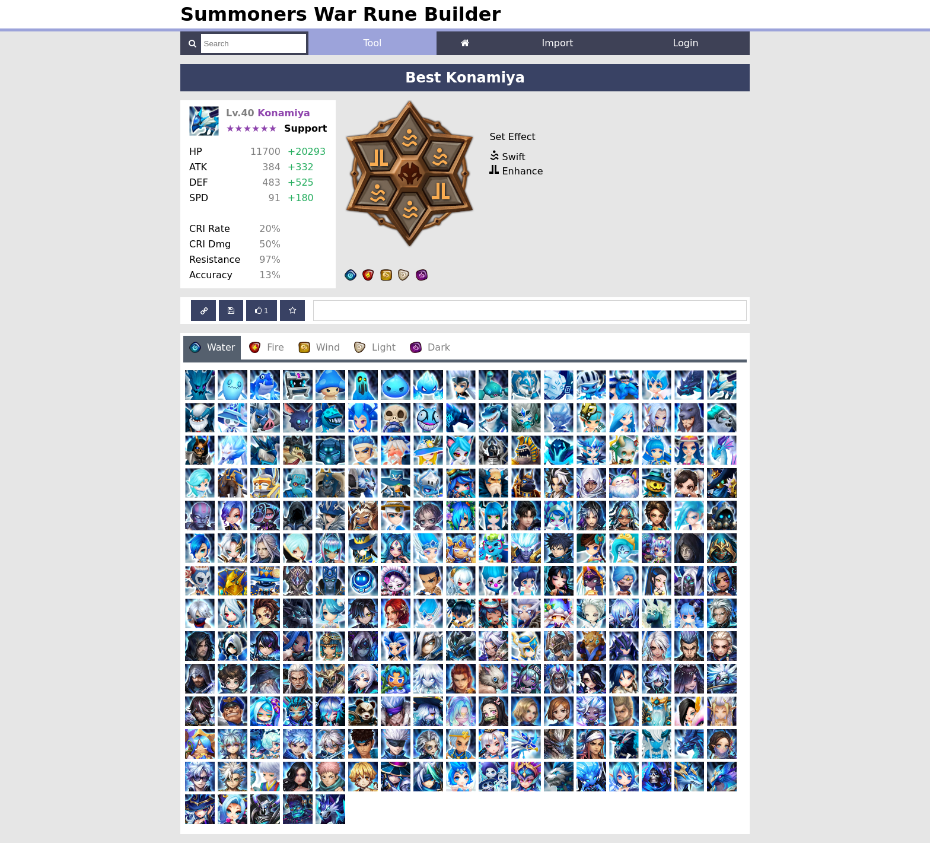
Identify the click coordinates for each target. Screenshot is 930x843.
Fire (266, 347)
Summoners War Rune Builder (340, 14)
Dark (430, 347)
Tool (372, 43)
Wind (319, 347)
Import (557, 43)
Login (685, 43)
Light (375, 347)
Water (212, 347)
